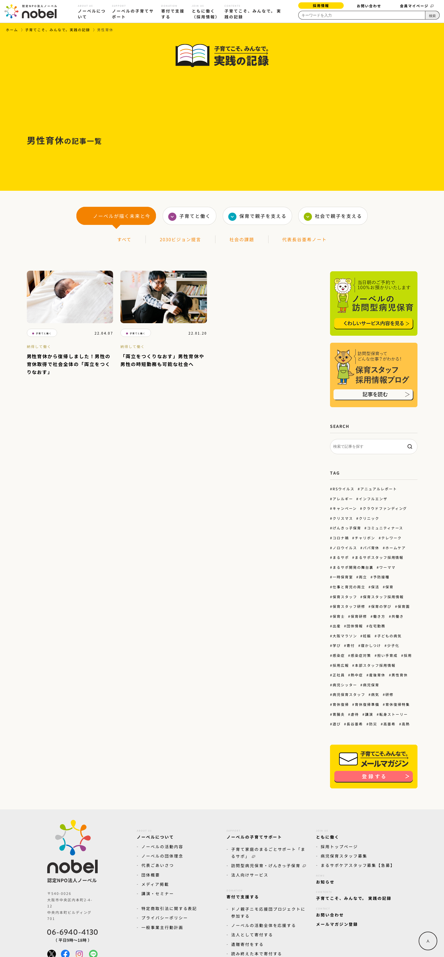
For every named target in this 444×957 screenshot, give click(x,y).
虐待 (355, 714)
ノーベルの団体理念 (162, 856)
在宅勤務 (377, 625)
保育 (389, 586)
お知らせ (325, 878)
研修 (389, 694)
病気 (375, 694)
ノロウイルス (344, 547)
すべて (124, 239)
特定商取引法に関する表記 (169, 908)
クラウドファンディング (385, 508)
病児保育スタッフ (348, 694)
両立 (363, 576)
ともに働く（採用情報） (206, 11)
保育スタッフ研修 (348, 606)
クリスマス (342, 518)
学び (336, 645)
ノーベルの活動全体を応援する (263, 925)
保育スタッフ (344, 596)
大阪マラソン (344, 635)
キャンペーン (344, 508)
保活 (375, 586)
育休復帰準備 (367, 704)
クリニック (369, 518)
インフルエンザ (373, 498)
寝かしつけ (371, 645)
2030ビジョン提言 (180, 239)
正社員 (338, 674)
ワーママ (387, 567)
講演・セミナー (157, 893)
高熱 (406, 723)
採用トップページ (339, 846)
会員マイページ (417, 5)
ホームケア (395, 547)
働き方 (379, 616)
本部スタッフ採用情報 (375, 665)
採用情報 (321, 5)
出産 (336, 625)
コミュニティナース (385, 527)
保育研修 (359, 616)
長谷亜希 (355, 723)
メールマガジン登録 (337, 924)
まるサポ (340, 557)
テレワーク (391, 537)
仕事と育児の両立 (348, 586)
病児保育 (371, 684)
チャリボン (365, 537)
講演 (369, 714)
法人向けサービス (249, 875)
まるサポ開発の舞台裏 (352, 567)
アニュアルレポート (378, 488)
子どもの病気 (389, 635)
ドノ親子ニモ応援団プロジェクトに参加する (268, 912)
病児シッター (344, 684)
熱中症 (357, 674)
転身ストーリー (393, 714)
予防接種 (381, 576)
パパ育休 (371, 547)
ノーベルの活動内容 (162, 846)
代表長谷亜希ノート (304, 239)
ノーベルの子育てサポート (133, 11)
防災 (373, 723)
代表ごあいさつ (157, 865)
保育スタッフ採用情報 (383, 596)
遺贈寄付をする (247, 944)
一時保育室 (342, 576)
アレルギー (342, 498)
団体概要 (150, 875)
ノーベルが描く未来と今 (121, 215)
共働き (398, 616)
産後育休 (377, 674)
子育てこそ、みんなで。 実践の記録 (252, 11)
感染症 (338, 655)
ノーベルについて (92, 11)
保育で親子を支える (263, 215)
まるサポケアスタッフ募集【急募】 (358, 865)
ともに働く (327, 833)
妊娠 (367, 635)
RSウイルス (343, 488)
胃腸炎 (338, 714)
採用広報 (340, 665)
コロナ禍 (340, 537)
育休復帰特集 (397, 704)
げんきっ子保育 (346, 527)
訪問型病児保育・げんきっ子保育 (268, 865)
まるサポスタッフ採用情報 (379, 557)
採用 (408, 655)
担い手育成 (387, 655)
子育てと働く (195, 215)
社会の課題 (241, 239)
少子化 (393, 645)
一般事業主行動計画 (162, 927)
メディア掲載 (155, 884)
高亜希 (389, 723)
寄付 (351, 645)
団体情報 (355, 625)
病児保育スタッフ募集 (344, 856)
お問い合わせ (369, 5)
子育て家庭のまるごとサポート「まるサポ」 (268, 852)
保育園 (404, 606)
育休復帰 (340, 704)
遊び (336, 723)
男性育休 (400, 674)
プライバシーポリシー (164, 918)
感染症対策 (361, 655)
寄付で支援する (173, 11)
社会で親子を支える (338, 215)
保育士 (338, 616)
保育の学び (381, 606)
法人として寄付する (252, 934)
